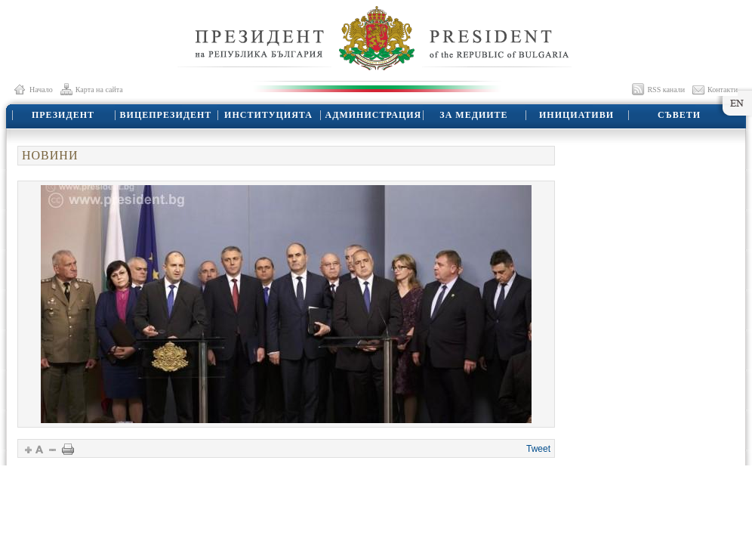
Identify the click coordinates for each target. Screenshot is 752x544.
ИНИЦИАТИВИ (576, 115)
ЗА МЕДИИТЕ (473, 115)
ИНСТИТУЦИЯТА (268, 115)
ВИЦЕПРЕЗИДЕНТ (166, 115)
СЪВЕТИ (679, 115)
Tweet (538, 449)
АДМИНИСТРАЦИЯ (373, 115)
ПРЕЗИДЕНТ (63, 115)
